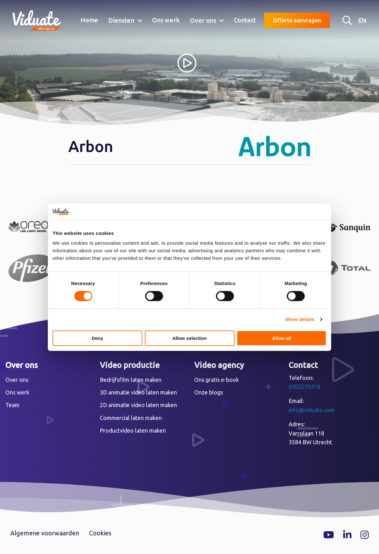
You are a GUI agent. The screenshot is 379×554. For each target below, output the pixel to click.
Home (89, 20)
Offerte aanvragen (297, 20)
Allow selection (189, 338)
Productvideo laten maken (133, 430)
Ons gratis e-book (216, 379)
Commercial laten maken (131, 418)
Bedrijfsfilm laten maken (130, 379)
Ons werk (166, 20)
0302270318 (304, 386)
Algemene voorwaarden (44, 533)
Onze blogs (208, 392)
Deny (97, 338)
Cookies (100, 533)
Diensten (121, 20)
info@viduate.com (312, 410)
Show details (299, 319)
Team (12, 405)
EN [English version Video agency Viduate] (362, 20)
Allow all (281, 338)
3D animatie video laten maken (138, 392)
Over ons (203, 20)
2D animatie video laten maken (138, 405)
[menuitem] (89, 20)
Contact (245, 20)
